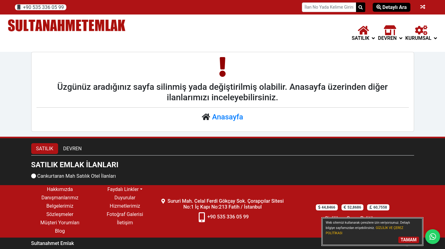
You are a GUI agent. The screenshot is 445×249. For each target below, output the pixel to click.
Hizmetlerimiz (125, 206)
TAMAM (409, 239)
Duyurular (124, 198)
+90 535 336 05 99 (40, 7)
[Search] (360, 7)
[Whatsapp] (432, 236)
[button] (363, 33)
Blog (60, 231)
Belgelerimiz (59, 206)
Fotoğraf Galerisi (125, 214)
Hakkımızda (60, 189)
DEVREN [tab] (72, 148)
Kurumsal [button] (421, 33)
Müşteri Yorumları (59, 223)
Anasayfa (227, 117)
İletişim (125, 223)
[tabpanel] (222, 170)
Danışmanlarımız (59, 198)
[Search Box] (329, 7)
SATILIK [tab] (44, 148)
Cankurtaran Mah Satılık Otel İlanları (73, 176)
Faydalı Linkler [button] (122, 189)
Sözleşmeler (59, 214)
